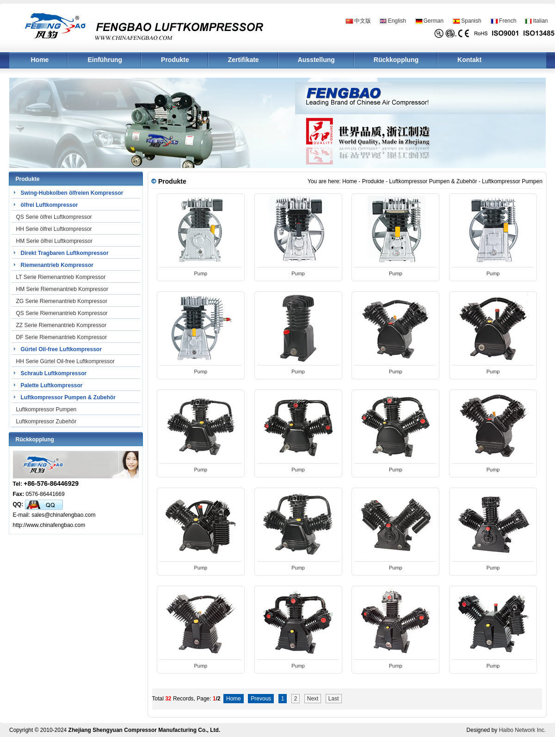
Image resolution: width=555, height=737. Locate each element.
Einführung (104, 59)
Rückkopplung (396, 59)
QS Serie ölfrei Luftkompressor (54, 217)
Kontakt (469, 59)
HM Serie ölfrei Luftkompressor (54, 241)
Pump (201, 273)
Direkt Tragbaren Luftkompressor (65, 253)
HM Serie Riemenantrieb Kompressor (62, 289)
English (397, 21)
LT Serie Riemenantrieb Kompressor (61, 277)
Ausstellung (316, 59)
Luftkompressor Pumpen (46, 409)
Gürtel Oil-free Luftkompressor (61, 349)
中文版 (362, 21)
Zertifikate (243, 59)
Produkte (175, 59)
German (434, 21)
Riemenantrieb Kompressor (57, 265)
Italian (540, 21)
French (507, 21)
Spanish (471, 21)
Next (313, 698)
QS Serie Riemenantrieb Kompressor (62, 313)
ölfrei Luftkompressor (49, 205)
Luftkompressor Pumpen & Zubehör (68, 397)
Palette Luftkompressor (52, 385)
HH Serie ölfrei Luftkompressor (54, 229)
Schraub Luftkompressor (54, 373)
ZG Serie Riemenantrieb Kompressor (61, 301)
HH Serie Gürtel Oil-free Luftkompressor (65, 361)
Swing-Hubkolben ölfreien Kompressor (72, 193)
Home (40, 59)
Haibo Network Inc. (522, 730)
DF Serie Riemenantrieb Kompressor (61, 337)
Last (333, 698)
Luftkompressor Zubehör (46, 421)
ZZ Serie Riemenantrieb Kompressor (61, 325)
